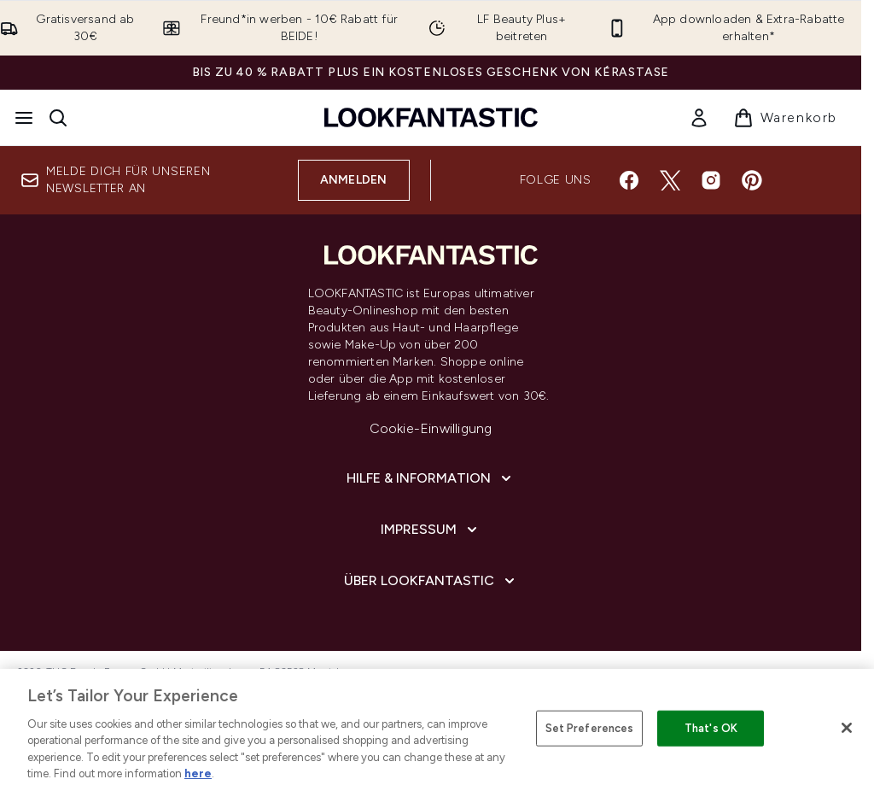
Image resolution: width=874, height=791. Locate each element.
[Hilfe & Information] (431, 478)
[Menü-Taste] (24, 118)
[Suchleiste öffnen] (58, 118)
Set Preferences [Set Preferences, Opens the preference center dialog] (589, 728)
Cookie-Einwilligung (431, 428)
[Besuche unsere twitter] (670, 180)
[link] (699, 118)
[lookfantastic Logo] (431, 117)
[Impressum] (431, 530)
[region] (437, 730)
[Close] (846, 728)
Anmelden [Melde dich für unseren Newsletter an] (353, 180)
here (198, 773)
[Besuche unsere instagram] (710, 180)
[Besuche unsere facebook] (629, 180)
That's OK (711, 728)
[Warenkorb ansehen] (785, 118)
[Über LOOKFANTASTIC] (431, 581)
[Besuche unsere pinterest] (751, 180)
